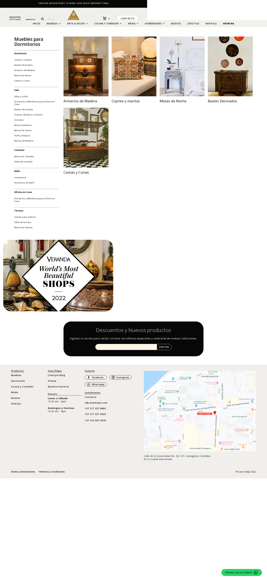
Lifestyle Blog (56, 377)
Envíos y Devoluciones (23, 474)
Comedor (19, 152)
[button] (54, 25)
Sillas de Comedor (23, 164)
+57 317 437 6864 (95, 410)
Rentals (211, 25)
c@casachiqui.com (96, 405)
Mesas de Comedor (24, 158)
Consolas (19, 122)
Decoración (18, 383)
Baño (17, 173)
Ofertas (228, 25)
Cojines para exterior (25, 219)
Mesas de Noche (22, 77)
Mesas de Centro (23, 132)
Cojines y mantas (23, 62)
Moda (14, 394)
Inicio (36, 26)
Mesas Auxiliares (23, 127)
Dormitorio (20, 55)
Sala (16, 92)
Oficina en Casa (23, 194)
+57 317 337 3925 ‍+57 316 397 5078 (95, 419)
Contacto (127, 18)
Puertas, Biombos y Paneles (28, 117)
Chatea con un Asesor (238, 572)
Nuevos (176, 25)
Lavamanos (20, 179)
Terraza (18, 212)
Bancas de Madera (23, 143)
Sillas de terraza (22, 224)
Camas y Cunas (22, 83)
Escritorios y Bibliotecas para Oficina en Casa (34, 105)
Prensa (30, 19)
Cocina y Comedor (22, 388)
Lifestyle (193, 25)
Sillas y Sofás (21, 98)
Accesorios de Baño (24, 185)
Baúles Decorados (23, 67)
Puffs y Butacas (22, 137)
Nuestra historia (15, 18)
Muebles (16, 377)
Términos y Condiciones (51, 474)
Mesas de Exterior (23, 229)
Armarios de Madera (24, 72)
